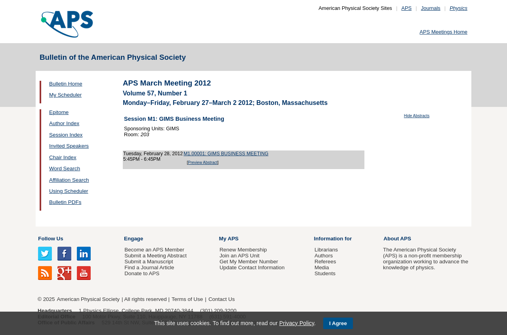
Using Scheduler (68, 191)
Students (324, 273)
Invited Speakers (69, 146)
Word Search (64, 168)
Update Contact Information (251, 267)
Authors (323, 256)
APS (406, 8)
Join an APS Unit (239, 256)
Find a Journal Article (149, 267)
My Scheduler (65, 95)
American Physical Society (88, 299)
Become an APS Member (154, 250)
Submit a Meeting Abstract (155, 256)
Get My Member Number (248, 262)
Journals (430, 8)
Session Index (65, 135)
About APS (397, 239)
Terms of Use (187, 299)
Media (321, 267)
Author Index (64, 123)
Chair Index (62, 157)
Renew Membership (243, 250)
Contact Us (221, 299)
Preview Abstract (202, 162)
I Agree (338, 323)
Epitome (59, 112)
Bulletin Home (65, 84)
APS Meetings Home (443, 32)
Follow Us (50, 239)
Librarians (326, 250)
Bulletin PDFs (65, 202)
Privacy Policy (296, 323)
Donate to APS (141, 273)
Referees (325, 262)
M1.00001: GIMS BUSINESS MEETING (225, 153)
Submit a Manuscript (148, 262)
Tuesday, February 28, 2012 (153, 153)
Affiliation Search (69, 180)
